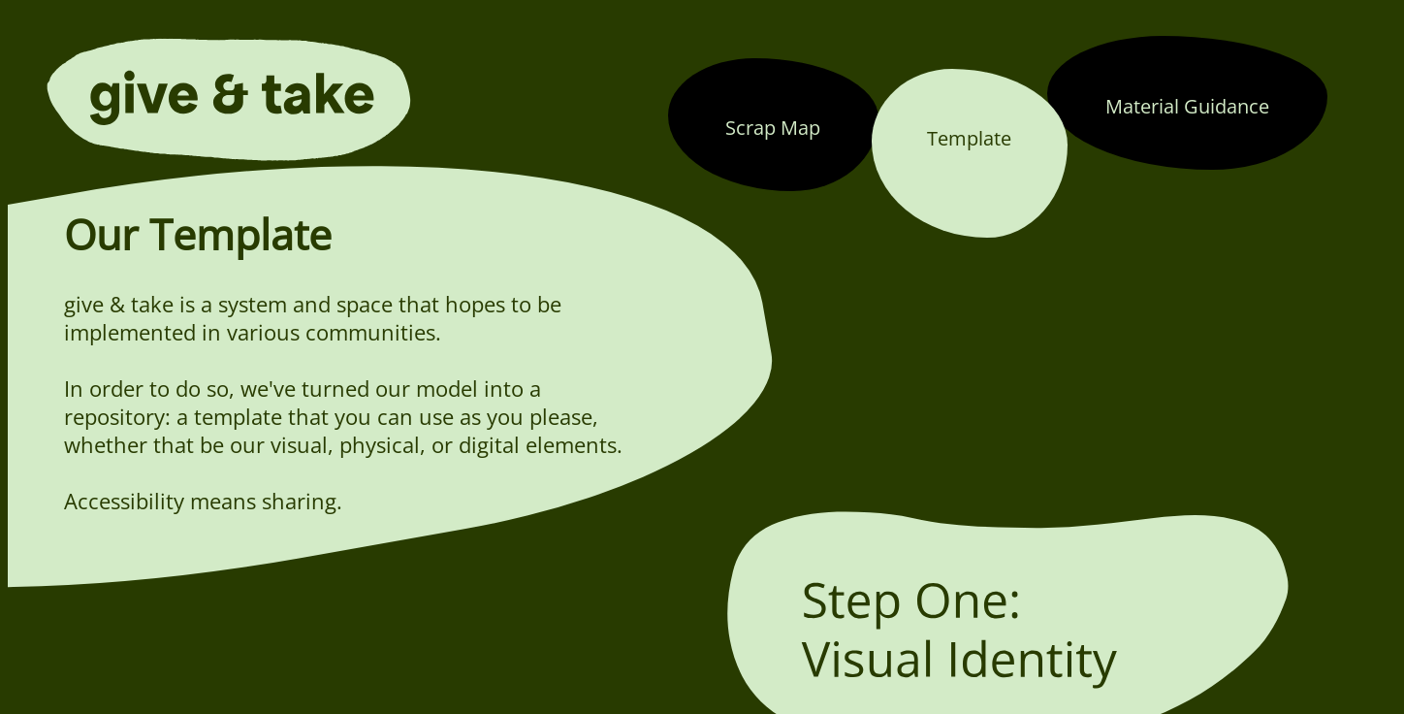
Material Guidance (1187, 105)
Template (969, 137)
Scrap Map (772, 127)
